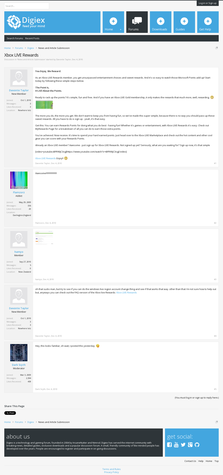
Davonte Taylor (63, 59)
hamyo (19, 251)
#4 (215, 336)
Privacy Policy (111, 472)
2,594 (28, 378)
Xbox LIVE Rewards (45, 158)
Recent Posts (32, 38)
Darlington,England (22, 215)
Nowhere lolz (24, 110)
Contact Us (190, 461)
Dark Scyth (19, 364)
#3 (215, 279)
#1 (215, 163)
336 (29, 205)
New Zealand (24, 271)
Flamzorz (19, 192)
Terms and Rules (111, 469)
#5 (215, 389)
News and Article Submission (31, 59)
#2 (215, 223)
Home (209, 461)
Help (200, 461)
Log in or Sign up (208, 3)
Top (217, 461)
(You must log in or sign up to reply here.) (197, 397)
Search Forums (15, 38)
